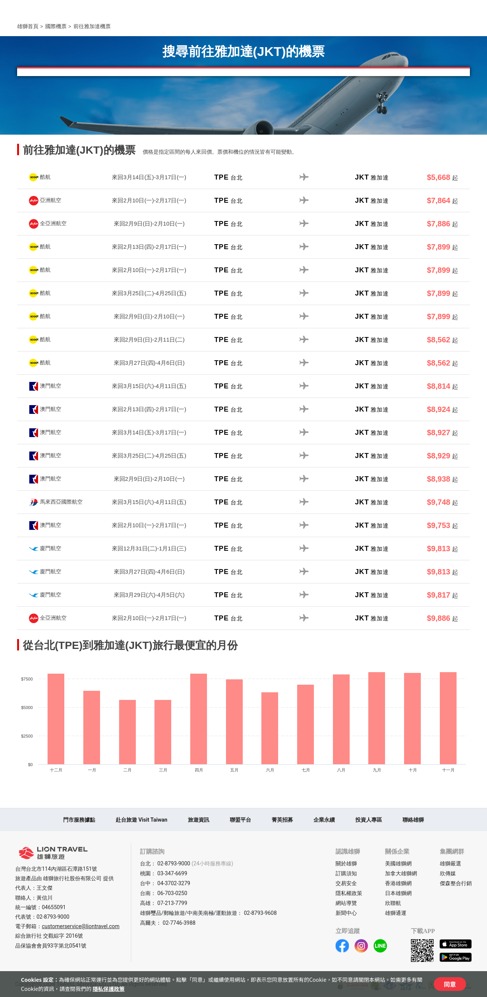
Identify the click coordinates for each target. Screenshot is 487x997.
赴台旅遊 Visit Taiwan (141, 820)
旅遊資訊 (198, 820)
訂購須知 (346, 873)
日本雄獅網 (398, 893)
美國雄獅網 (398, 863)
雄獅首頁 (27, 26)
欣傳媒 (448, 873)
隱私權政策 (349, 893)
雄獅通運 (395, 913)
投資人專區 (368, 820)
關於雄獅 (346, 863)
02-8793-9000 (53, 917)
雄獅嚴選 (450, 863)
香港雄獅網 (398, 883)
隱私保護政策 (108, 988)
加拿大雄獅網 (401, 873)
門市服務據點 (79, 820)
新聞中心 (346, 913)
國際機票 (56, 26)
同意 (450, 984)
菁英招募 (282, 820)
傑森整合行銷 (456, 883)
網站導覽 (346, 903)
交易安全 (346, 883)
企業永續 (324, 820)
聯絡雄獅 (413, 820)
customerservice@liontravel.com (80, 926)
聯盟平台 (240, 820)
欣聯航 (393, 903)
